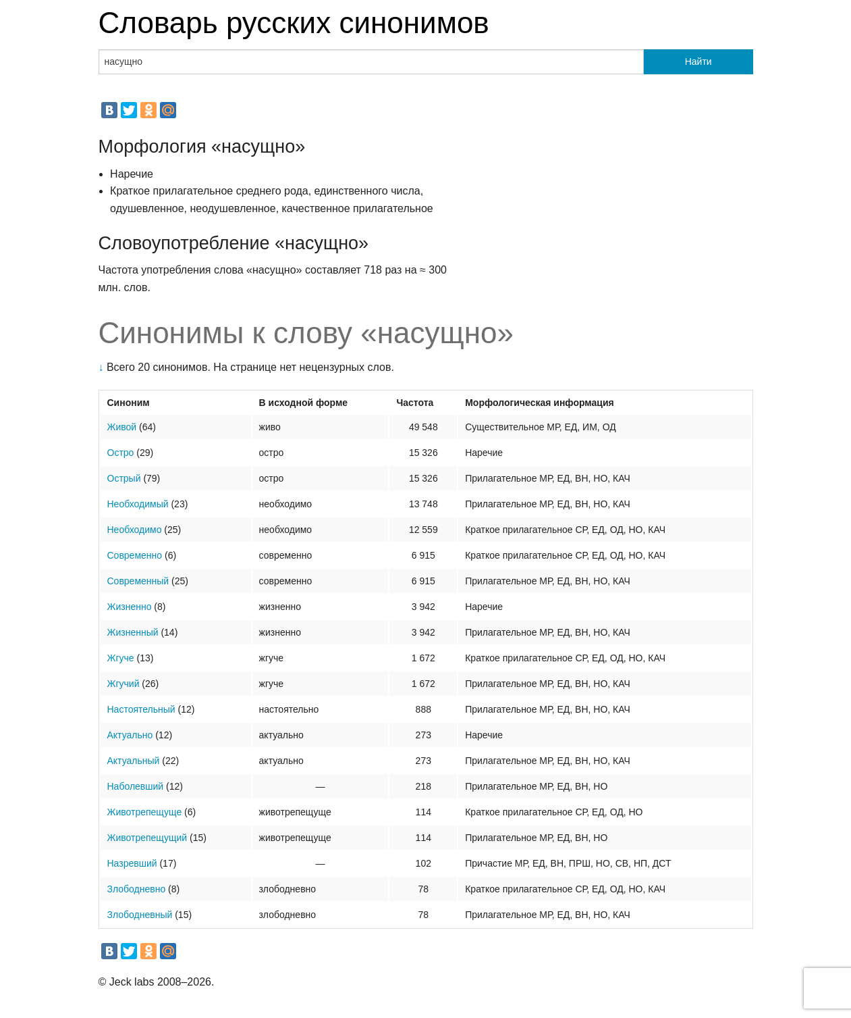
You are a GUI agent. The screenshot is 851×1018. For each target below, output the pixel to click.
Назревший (132, 863)
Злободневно (136, 889)
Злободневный (140, 914)
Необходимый (138, 504)
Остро (120, 452)
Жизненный (133, 632)
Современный (138, 581)
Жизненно (129, 606)
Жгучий (123, 683)
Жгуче (120, 658)
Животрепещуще (144, 812)
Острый (124, 478)
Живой (122, 427)
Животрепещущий (147, 837)
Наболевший (135, 786)
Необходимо (134, 529)
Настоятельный (141, 709)
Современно (135, 555)
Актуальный (133, 760)
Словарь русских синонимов (294, 22)
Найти (698, 61)
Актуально (130, 735)
